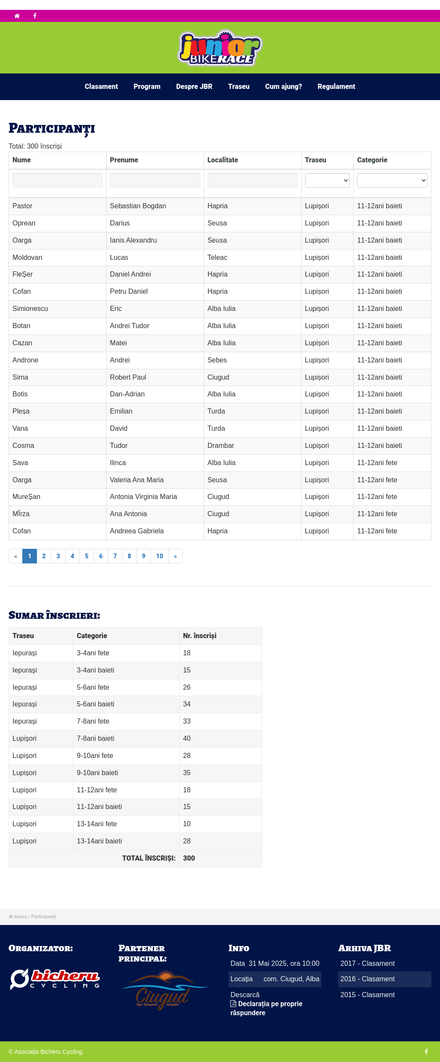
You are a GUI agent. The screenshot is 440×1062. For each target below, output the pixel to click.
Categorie (372, 160)
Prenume (124, 160)
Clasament (101, 86)
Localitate (223, 160)
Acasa (21, 916)
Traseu (239, 86)
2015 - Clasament (367, 994)
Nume (21, 160)
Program (147, 86)
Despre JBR (194, 86)
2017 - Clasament (367, 963)
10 (159, 556)
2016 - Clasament (367, 979)
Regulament (336, 86)
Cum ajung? (283, 86)
